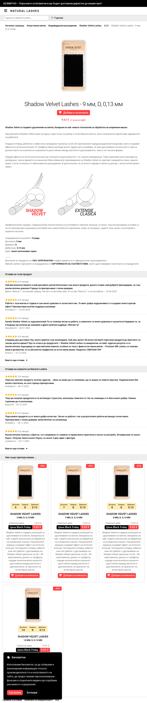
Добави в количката (73, 112)
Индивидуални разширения (62, 25)
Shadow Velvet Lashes (90, 25)
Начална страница (14, 25)
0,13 (106, 25)
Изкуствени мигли (36, 25)
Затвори (32, 692)
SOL (57, 700)
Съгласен (15, 692)
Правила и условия (12, 700)
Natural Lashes (24, 11)
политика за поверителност (38, 700)
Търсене (57, 18)
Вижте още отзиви (16, 360)
